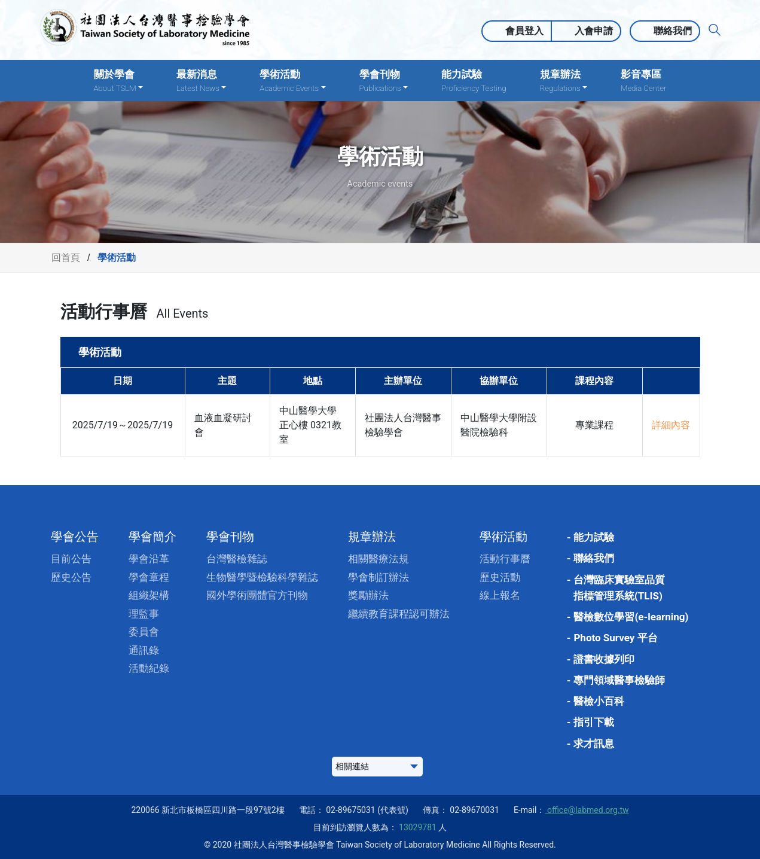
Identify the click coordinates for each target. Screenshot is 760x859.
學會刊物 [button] (383, 81)
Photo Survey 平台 (615, 638)
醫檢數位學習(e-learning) (630, 617)
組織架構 (149, 595)
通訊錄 (144, 650)
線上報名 (500, 595)
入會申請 (594, 30)
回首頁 (65, 257)
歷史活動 (500, 577)
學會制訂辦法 (378, 577)
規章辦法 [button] (563, 81)
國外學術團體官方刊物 (257, 595)
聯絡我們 (673, 30)
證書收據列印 (603, 659)
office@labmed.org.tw (586, 810)
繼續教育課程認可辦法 (399, 614)
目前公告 (71, 559)
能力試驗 (473, 81)
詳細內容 (671, 425)
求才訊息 (593, 744)
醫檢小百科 (598, 701)
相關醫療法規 (378, 559)
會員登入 (524, 30)
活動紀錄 (149, 668)
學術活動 (503, 536)
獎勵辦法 (368, 595)
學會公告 (75, 536)
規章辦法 (372, 536)
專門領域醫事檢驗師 (619, 680)
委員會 (144, 632)
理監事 (144, 614)
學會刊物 (230, 536)
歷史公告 (71, 577)
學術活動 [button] (292, 81)
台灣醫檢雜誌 (236, 559)
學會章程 (149, 577)
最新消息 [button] (201, 81)
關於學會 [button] (118, 81)
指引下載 (593, 722)
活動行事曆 (505, 559)
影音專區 (643, 81)
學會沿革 (149, 559)
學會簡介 (152, 536)
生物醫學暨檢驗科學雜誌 (262, 577)
